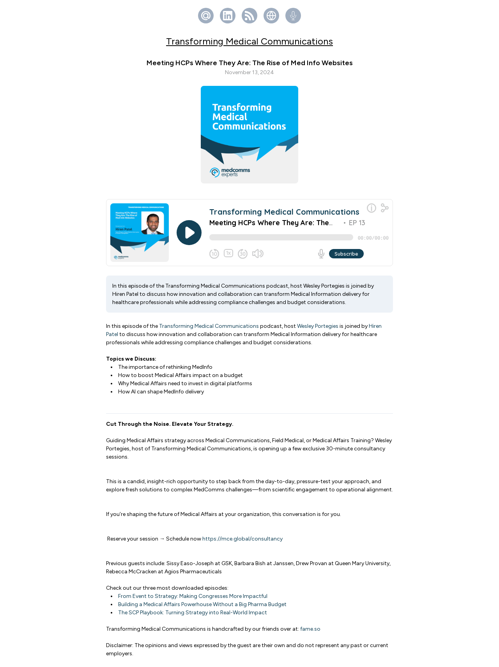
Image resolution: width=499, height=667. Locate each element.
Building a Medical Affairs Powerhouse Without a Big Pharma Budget (202, 607)
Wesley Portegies (317, 329)
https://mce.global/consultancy (242, 542)
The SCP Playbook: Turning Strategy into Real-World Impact (192, 615)
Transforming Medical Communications (249, 41)
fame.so (310, 632)
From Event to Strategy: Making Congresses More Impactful (192, 599)
